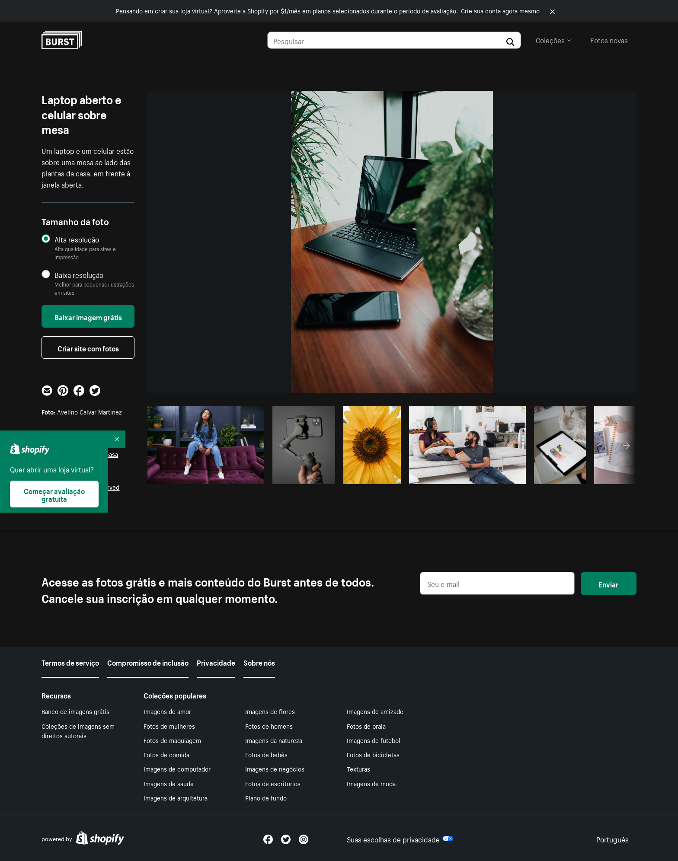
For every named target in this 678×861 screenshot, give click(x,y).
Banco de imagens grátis (75, 711)
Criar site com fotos (88, 347)
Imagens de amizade (375, 711)
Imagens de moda (371, 783)
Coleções (553, 39)
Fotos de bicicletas (373, 754)
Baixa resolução (78, 275)
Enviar (608, 583)
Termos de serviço (70, 661)
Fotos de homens (269, 725)
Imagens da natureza (273, 740)
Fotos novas (609, 39)
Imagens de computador (177, 768)
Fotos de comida (166, 754)
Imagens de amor (167, 711)
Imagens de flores (270, 711)
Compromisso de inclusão (148, 661)
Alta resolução (76, 239)
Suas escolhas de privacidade (400, 838)
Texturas (358, 768)
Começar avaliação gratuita (54, 494)
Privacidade (216, 661)
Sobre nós (259, 661)
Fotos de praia (366, 725)
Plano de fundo (266, 797)
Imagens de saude (169, 783)
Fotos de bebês (266, 754)
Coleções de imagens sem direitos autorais (78, 730)
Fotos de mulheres (169, 725)
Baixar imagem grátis (88, 316)
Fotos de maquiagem (172, 740)
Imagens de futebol (373, 740)
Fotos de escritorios (273, 783)
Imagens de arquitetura (176, 797)
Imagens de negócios (274, 768)
